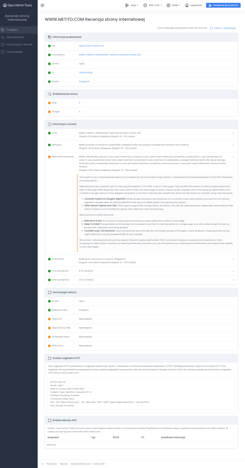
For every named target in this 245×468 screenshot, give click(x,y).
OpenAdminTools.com (84, 464)
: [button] (55, 132)
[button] (159, 134)
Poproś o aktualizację (223, 28)
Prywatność (54, 464)
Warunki (67, 464)
